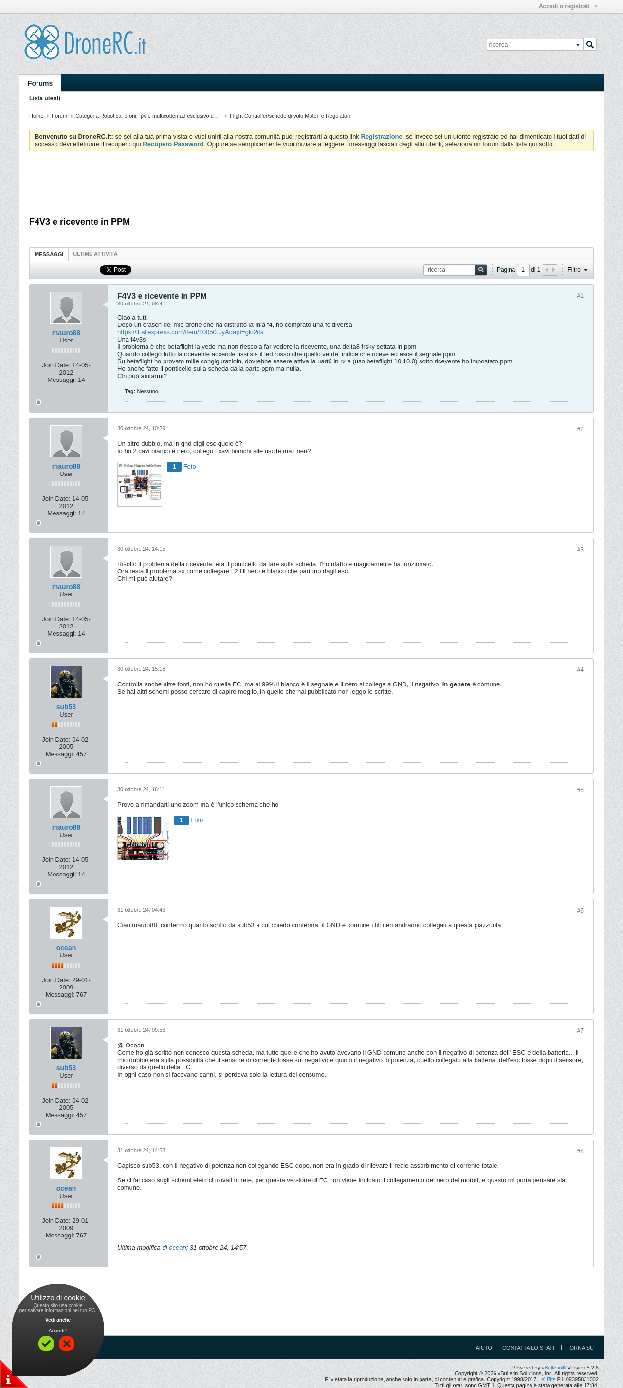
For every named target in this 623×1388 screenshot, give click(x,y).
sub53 (66, 707)
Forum (59, 116)
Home (36, 116)
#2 (580, 429)
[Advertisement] (311, 185)
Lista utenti (44, 98)
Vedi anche (58, 1320)
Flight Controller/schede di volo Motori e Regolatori (290, 116)
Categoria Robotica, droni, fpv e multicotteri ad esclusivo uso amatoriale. (161, 116)
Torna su (580, 1347)
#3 (580, 549)
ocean (66, 947)
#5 (580, 790)
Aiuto (484, 1347)
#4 (580, 669)
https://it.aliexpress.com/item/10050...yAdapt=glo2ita (190, 332)
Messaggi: (61, 379)
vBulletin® (554, 1367)
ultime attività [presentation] (96, 254)
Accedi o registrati (568, 6)
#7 (580, 1030)
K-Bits (548, 1379)
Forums (40, 83)
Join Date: (56, 365)
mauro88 (66, 333)
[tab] (49, 254)
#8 (580, 1151)
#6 (580, 910)
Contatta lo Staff (529, 1347)
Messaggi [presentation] (49, 254)
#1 (580, 295)
